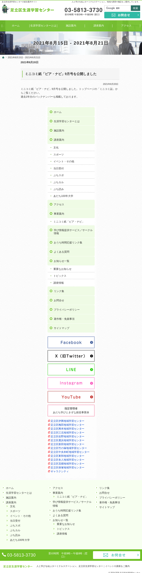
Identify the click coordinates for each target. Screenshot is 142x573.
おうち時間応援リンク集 (125, 200)
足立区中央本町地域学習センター (123, 431)
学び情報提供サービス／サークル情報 (125, 188)
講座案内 (118, 92)
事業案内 (118, 166)
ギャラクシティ (118, 468)
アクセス (118, 157)
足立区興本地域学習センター (123, 385)
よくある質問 (120, 211)
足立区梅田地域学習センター (123, 377)
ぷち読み (117, 142)
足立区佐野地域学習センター (123, 400)
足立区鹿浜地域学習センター (123, 408)
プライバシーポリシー (125, 269)
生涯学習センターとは (125, 74)
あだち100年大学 (122, 149)
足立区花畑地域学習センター (123, 455)
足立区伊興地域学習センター (123, 369)
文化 (114, 100)
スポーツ (117, 107)
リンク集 (118, 250)
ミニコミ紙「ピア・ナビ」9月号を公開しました (42, 74)
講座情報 (117, 242)
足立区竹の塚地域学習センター (123, 424)
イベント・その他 (122, 114)
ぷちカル (117, 135)
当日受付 (117, 121)
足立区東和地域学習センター (123, 439)
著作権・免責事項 (123, 278)
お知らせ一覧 (120, 220)
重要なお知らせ (121, 228)
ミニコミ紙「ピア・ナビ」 (125, 176)
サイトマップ (120, 287)
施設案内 (118, 83)
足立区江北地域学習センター (123, 393)
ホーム (116, 65)
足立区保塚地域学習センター (123, 463)
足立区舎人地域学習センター (123, 447)
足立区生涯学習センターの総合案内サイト (19, 2)
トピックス (118, 235)
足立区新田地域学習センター (123, 416)
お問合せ (118, 260)
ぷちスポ (117, 128)
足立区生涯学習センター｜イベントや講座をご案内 (104, 564)
